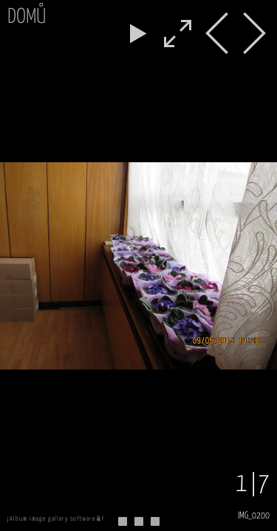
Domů (26, 17)
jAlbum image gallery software (51, 519)
